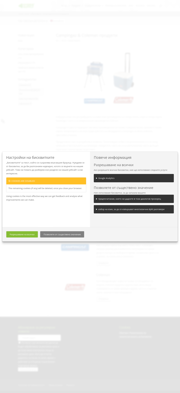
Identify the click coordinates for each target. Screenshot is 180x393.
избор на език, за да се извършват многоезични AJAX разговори (131, 209)
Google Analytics (106, 178)
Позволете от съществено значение (62, 234)
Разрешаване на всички (22, 234)
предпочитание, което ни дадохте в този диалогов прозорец (129, 198)
